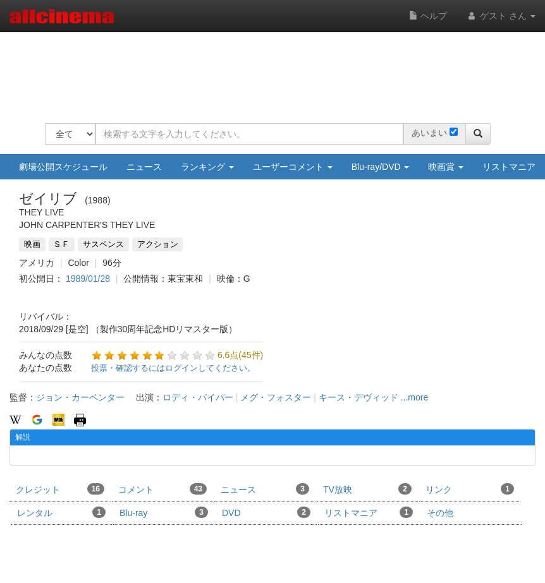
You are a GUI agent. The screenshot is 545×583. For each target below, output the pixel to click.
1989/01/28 (88, 278)
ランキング (207, 167)
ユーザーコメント (293, 167)
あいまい (429, 132)
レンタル (61, 512)
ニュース (144, 167)
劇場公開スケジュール (63, 167)
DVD (266, 512)
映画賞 (445, 167)
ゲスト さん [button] (501, 16)
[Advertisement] (275, 69)
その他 (440, 513)
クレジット (60, 489)
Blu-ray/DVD (381, 167)
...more (415, 397)
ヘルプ (428, 16)
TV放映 (367, 489)
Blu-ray (163, 512)
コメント (162, 489)
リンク (470, 489)
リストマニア (368, 512)
